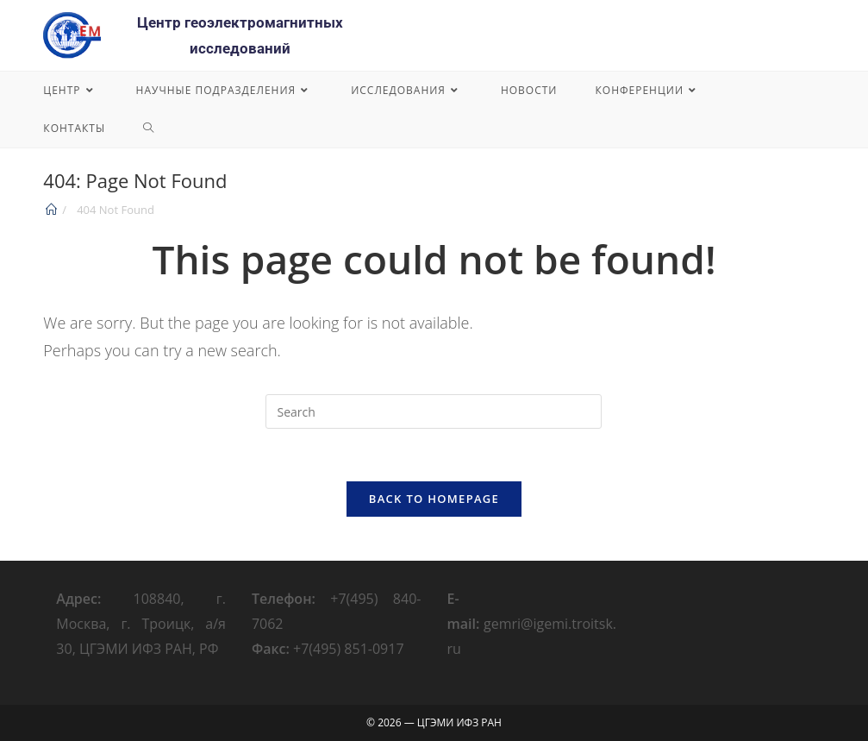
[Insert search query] (433, 411)
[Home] (51, 209)
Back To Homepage (434, 498)
